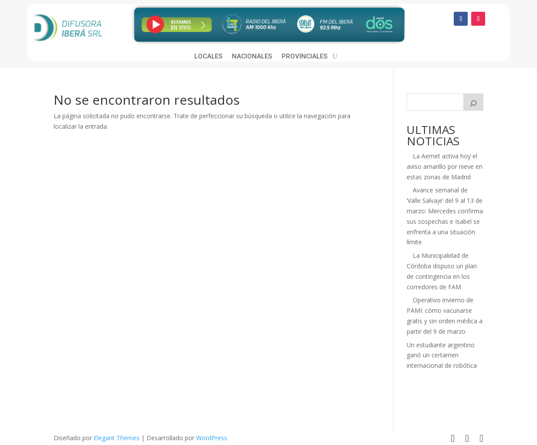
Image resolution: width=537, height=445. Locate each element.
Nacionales (252, 56)
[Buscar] (473, 102)
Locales (208, 56)
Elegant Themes (116, 438)
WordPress (211, 438)
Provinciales (304, 56)
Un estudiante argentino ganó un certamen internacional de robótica (442, 355)
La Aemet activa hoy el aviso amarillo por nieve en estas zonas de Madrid (445, 166)
